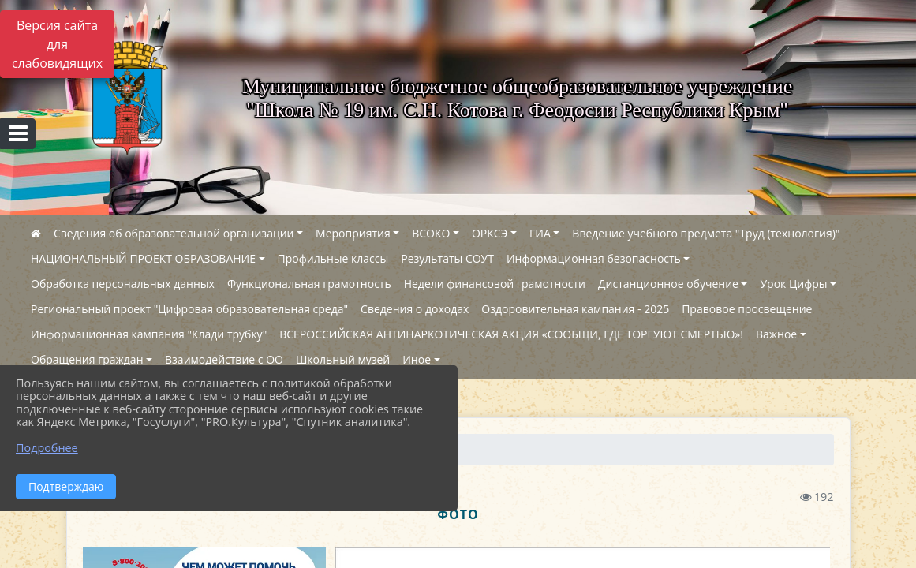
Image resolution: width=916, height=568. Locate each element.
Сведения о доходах (415, 308)
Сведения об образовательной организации (173, 233)
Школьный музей (343, 359)
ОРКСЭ (490, 233)
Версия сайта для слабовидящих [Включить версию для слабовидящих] (57, 44)
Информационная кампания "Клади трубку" (149, 334)
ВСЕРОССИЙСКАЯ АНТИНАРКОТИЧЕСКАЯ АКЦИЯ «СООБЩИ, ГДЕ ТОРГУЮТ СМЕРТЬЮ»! (511, 334)
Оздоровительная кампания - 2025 (575, 308)
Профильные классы (333, 258)
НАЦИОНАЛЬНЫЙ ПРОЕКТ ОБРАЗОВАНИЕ (143, 258)
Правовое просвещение (747, 308)
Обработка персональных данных (123, 283)
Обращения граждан (87, 359)
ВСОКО (431, 233)
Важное (776, 334)
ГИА (540, 233)
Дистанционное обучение (668, 283)
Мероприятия (353, 233)
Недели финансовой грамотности (494, 283)
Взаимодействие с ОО (224, 359)
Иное (416, 359)
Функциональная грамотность (309, 283)
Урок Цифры (793, 283)
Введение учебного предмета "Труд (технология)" (705, 233)
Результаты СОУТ (447, 258)
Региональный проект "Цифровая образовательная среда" (189, 308)
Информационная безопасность (594, 258)
